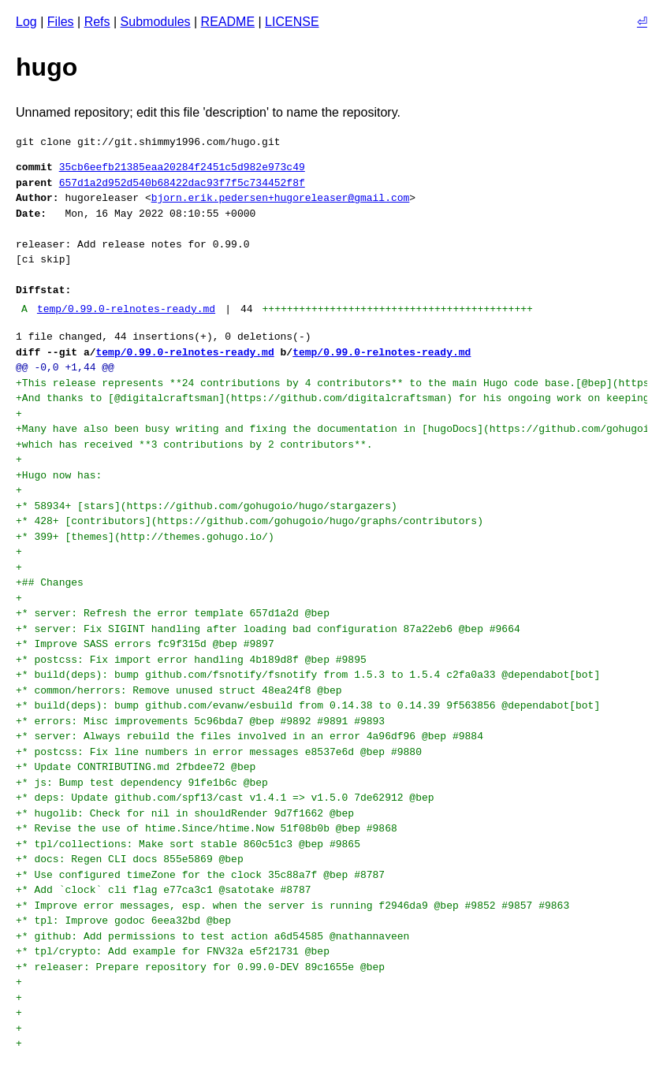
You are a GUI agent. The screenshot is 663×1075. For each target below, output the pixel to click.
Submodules (156, 21)
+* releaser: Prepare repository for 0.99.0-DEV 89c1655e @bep (203, 967)
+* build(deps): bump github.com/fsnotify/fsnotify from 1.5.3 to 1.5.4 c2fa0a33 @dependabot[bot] (311, 675)
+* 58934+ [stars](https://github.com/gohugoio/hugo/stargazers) (206, 506)
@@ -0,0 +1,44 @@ (65, 367)
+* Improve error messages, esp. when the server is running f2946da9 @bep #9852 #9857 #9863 (295, 905)
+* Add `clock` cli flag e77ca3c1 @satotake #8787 (166, 890)
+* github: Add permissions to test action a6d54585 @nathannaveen (215, 936)
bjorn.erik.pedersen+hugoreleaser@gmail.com (280, 198)
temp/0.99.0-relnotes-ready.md (126, 309)
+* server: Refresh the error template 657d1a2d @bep (176, 613)
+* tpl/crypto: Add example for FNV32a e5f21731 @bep (176, 951)
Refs (97, 21)
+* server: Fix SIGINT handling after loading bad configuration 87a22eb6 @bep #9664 (271, 629)
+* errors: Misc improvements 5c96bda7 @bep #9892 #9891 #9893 (203, 721)
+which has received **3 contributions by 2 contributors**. (194, 444)
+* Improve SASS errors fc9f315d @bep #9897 (148, 644)
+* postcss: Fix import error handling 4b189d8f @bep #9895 (194, 660)
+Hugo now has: (59, 475)
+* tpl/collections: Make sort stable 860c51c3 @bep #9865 (191, 844)
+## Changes (50, 582)
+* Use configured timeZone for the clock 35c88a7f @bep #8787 (203, 875)
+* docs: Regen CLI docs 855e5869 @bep (132, 859)
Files (60, 21)
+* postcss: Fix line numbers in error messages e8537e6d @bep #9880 (222, 752)
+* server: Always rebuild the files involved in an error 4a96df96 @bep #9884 (253, 736)
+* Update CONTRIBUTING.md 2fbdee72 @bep (139, 767)
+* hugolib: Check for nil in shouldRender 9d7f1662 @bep (188, 813)
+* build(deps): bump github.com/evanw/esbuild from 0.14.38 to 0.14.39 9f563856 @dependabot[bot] (311, 705)
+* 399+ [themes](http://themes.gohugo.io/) (145, 537)
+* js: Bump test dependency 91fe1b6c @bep (145, 783)
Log (26, 21)
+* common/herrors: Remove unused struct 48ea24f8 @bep (182, 690)
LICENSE (291, 21)
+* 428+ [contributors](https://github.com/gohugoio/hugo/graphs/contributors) (249, 521)
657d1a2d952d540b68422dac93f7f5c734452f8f (182, 183)
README (228, 21)
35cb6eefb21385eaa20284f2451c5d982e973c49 (182, 167)
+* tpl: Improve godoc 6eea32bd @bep (126, 920)
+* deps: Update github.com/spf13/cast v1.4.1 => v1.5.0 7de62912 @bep (228, 797)
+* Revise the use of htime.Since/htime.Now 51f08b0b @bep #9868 (209, 828)
